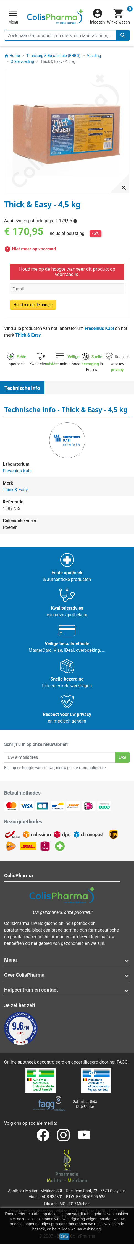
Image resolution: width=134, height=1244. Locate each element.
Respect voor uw (117, 363)
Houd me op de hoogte (33, 304)
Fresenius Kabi (99, 328)
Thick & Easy (28, 335)
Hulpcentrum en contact (31, 990)
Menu (10, 960)
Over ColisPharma (24, 975)
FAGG (122, 1062)
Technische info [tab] (22, 388)
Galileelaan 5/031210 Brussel (85, 1104)
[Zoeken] (67, 35)
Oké (64, 1236)
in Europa (92, 363)
